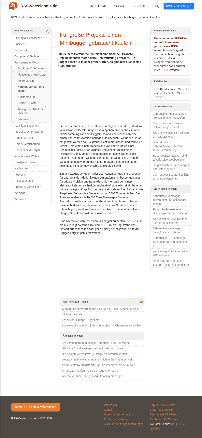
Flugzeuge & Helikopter (32, 74)
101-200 (183, 424)
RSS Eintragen (170, 70)
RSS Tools (138, 6)
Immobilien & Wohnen (27, 156)
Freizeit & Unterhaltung (28, 131)
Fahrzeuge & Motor (40, 17)
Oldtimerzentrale (72, 314)
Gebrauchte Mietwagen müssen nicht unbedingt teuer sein (97, 359)
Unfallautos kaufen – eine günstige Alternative (90, 370)
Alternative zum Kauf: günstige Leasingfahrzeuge (92, 376)
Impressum (111, 405)
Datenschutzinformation (118, 414)
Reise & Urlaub (23, 180)
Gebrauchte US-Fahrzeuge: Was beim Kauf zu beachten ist (169, 241)
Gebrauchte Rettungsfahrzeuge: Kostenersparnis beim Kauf (98, 365)
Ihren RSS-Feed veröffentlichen (35, 407)
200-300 (155, 428)
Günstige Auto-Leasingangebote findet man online (92, 348)
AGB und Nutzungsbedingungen (124, 424)
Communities (22, 50)
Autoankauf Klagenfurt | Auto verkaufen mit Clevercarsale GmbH (101, 325)
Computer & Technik (26, 56)
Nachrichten (21, 168)
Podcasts (20, 174)
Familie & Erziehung (26, 125)
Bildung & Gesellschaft (28, 38)
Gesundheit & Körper (27, 150)
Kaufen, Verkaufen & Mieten (72, 17)
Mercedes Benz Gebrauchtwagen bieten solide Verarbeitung (167, 146)
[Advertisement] (102, 95)
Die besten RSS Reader (165, 419)
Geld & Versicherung (27, 144)
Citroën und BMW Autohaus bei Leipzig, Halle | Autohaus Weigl (100, 308)
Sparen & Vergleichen (27, 186)
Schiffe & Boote (27, 103)
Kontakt (108, 409)
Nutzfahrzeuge (27, 96)
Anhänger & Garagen (31, 68)
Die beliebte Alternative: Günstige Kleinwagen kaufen (94, 354)
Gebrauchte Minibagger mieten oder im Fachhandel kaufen (169, 199)
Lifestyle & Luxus (24, 162)
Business (20, 44)
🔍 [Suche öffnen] (156, 6)
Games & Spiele (24, 137)
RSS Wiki (119, 6)
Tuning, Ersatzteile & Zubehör (30, 111)
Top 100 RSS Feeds (162, 405)
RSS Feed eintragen (178, 6)
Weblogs (19, 193)
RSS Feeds (98, 6)
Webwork (20, 199)
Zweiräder (24, 119)
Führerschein (26, 80)
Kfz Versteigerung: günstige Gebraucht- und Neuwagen (96, 342)
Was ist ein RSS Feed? (164, 414)
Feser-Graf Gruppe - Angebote (80, 320)
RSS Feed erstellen (162, 409)
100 (173, 424)
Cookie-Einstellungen (117, 419)
